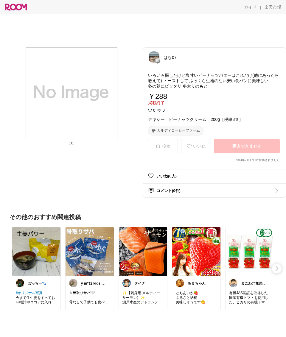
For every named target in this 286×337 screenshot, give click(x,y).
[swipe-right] (277, 268)
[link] (36, 251)
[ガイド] (250, 7)
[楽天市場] (273, 7)
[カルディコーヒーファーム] (175, 130)
